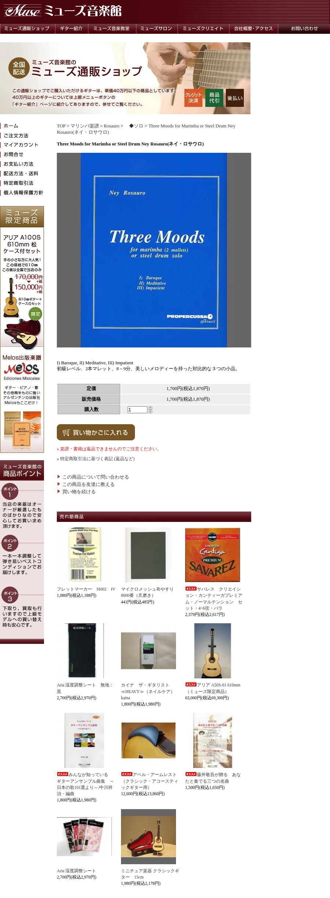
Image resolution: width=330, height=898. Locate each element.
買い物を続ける (76, 491)
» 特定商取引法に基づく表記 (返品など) (96, 458)
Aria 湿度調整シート (76, 871)
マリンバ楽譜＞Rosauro (95, 126)
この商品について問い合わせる (93, 477)
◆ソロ (133, 126)
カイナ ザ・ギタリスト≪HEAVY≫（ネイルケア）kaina (148, 691)
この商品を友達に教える (86, 484)
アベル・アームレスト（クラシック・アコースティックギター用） (149, 781)
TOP (61, 126)
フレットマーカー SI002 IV (86, 589)
